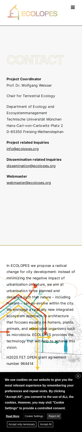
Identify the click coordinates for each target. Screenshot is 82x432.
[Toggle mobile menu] (73, 7)
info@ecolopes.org (23, 149)
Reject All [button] (54, 416)
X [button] (78, 376)
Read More (12, 416)
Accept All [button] (46, 424)
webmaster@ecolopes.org (29, 182)
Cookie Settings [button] (34, 416)
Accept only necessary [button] (22, 424)
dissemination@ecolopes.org (31, 166)
